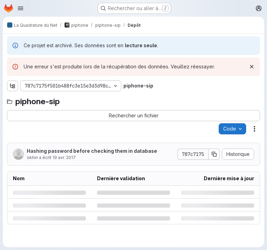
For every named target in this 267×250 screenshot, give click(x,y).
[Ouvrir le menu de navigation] (20, 8)
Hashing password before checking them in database (92, 151)
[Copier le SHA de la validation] (214, 154)
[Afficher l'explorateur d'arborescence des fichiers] (12, 85)
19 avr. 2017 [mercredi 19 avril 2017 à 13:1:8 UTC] (64, 157)
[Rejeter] (252, 66)
